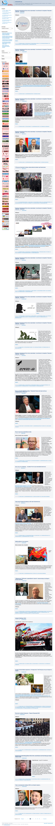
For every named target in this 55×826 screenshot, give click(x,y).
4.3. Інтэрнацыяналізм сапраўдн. (26, 252)
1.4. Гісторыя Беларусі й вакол (29, 535)
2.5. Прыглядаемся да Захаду (34, 43)
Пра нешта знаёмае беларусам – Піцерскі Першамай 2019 (27, 713)
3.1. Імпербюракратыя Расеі (29, 93)
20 (37, 818)
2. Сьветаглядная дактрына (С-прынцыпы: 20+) (6, 13)
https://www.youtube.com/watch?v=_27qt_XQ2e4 (23, 485)
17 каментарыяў (24, 51)
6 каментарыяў (24, 210)
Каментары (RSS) (50, 823)
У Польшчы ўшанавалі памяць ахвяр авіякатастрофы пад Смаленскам (30, 167)
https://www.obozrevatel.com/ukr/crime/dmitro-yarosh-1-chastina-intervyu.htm (28, 694)
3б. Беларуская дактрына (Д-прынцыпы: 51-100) (7, 18)
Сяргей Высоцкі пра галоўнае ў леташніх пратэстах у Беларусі (7, 40)
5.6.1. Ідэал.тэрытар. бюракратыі (45, 496)
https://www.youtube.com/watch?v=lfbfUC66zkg (23, 523)
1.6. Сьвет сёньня (27, 43)
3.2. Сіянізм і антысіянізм (36, 496)
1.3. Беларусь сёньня (21, 43)
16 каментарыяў (24, 786)
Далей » (16, 40)
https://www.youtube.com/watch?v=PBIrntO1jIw (33, 742)
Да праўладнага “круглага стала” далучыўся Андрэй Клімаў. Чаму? (6, 43)
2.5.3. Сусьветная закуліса (28, 813)
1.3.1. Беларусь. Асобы (28, 663)
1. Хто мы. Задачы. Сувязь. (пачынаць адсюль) (6, 11)
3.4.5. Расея (48, 251)
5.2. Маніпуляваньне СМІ (32, 44)
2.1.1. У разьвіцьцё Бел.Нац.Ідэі (44, 535)
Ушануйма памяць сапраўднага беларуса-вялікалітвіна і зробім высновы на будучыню (7, 37)
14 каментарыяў (23, 619)
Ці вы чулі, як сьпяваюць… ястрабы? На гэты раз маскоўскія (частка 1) (30, 466)
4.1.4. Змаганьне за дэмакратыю (44, 126)
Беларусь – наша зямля (7, 3)
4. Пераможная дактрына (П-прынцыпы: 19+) (7, 23)
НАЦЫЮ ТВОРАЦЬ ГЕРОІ (20, 618)
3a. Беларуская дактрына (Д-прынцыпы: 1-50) (7, 15)
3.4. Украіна (37, 316)
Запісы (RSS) (46, 823)
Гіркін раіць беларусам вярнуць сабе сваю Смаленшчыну (27, 501)
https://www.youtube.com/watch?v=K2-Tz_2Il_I (23, 486)
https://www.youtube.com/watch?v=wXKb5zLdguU (23, 743)
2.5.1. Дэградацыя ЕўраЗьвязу (43, 43)
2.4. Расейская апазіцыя (33, 611)
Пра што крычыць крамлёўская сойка (23, 431)
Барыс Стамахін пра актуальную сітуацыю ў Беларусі (6, 46)
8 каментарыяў (22, 12)
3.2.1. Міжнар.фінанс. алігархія (23, 316)
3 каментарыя (23, 355)
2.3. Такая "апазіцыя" (28, 126)
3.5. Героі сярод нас (41, 663)
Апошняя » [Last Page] (45, 818)
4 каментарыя (23, 393)
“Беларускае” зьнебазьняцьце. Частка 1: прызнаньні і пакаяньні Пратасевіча (7, 34)
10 (35, 818)
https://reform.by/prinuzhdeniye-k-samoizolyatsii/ (37, 246)
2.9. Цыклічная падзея (34, 749)
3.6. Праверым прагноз (21, 291)
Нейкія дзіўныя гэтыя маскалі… (22, 541)
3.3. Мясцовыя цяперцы (24, 44)
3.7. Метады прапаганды (32, 385)
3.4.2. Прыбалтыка (18, 461)
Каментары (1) (24, 133)
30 (39, 818)
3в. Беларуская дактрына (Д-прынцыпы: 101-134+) (7, 20)
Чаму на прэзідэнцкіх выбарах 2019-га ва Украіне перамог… (28, 785)
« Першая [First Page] (22, 818)
